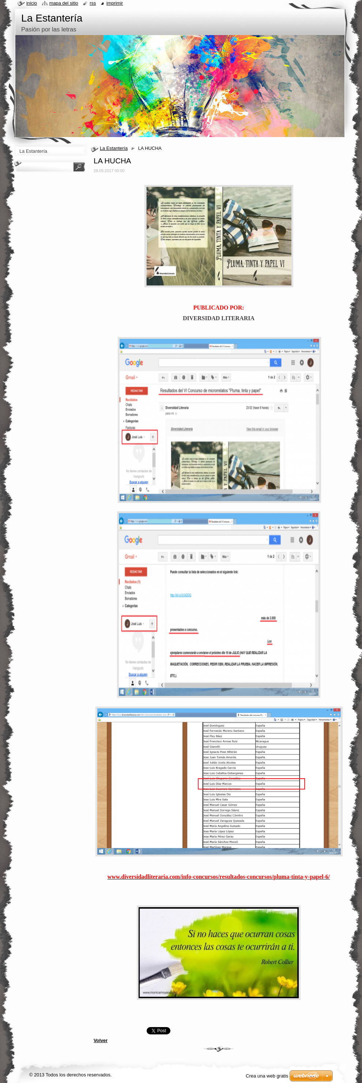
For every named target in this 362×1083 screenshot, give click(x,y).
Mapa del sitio (63, 3)
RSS (93, 3)
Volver (101, 1040)
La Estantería (114, 148)
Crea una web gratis (267, 1076)
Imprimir (114, 3)
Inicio (31, 3)
